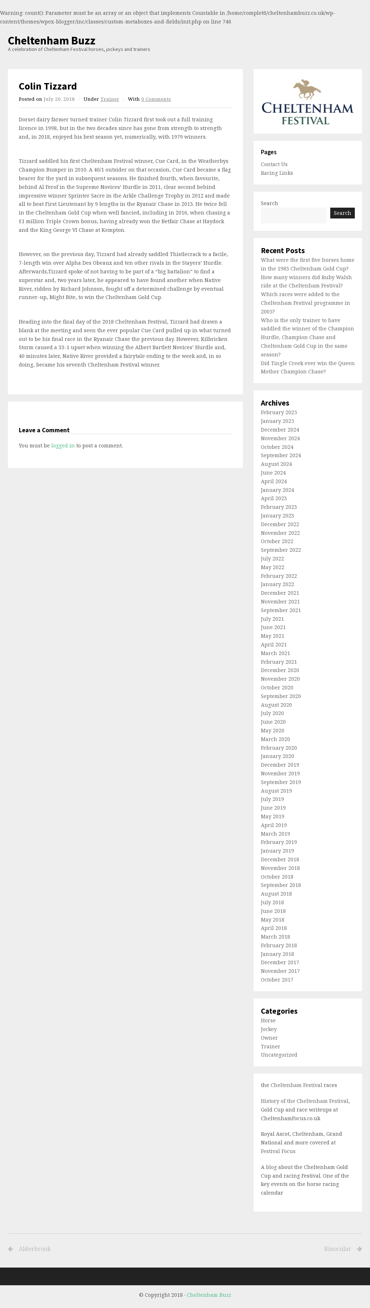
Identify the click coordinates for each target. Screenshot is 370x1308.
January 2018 (277, 953)
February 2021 (279, 661)
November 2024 (280, 438)
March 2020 (275, 739)
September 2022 (281, 549)
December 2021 (280, 592)
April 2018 (274, 927)
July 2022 (272, 558)
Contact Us (274, 164)
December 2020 (280, 670)
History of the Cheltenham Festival (304, 1100)
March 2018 (275, 936)
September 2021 (281, 610)
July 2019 (272, 799)
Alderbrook (35, 1249)
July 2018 (272, 902)
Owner (269, 1037)
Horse (268, 1020)
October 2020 (277, 687)
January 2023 (277, 515)
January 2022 (277, 584)
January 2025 (277, 420)
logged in (63, 445)
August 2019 (276, 790)
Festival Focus (278, 1151)
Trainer (109, 99)
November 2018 (280, 868)
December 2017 (280, 962)
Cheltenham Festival (296, 1085)
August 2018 (276, 893)
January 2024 (277, 489)
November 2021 (280, 601)
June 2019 (273, 807)
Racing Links (277, 172)
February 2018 (279, 945)
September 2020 (281, 696)
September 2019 (281, 782)
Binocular (270, 1249)
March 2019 (275, 833)
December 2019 (280, 764)
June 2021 (273, 627)
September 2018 (281, 885)
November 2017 (280, 970)
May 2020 (272, 730)
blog (271, 1167)
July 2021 (272, 618)
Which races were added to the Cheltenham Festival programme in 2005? (305, 303)
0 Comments (156, 99)
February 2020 (279, 747)
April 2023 (274, 498)
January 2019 (277, 850)
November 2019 (280, 773)
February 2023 (279, 506)
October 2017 (277, 979)
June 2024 (273, 472)
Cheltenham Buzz (51, 40)
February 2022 (279, 575)
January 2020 (277, 756)
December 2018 (280, 859)
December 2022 (280, 524)
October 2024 (277, 446)
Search (269, 203)
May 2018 (272, 919)
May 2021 (272, 635)
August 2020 (276, 704)
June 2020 (273, 721)
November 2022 (280, 532)
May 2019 (272, 816)
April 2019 (274, 825)
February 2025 (279, 412)
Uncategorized (279, 1054)
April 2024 (274, 481)
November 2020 (280, 678)
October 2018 (277, 876)
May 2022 (272, 567)
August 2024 (276, 463)
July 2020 (272, 713)
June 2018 (273, 911)
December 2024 (280, 429)
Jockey (269, 1029)
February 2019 (279, 842)
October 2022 (277, 541)
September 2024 (281, 455)
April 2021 (274, 644)
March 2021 (275, 653)
